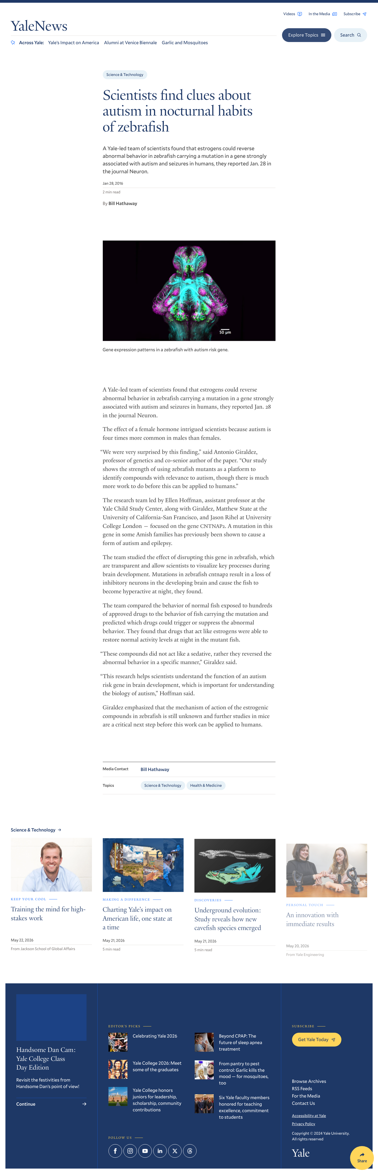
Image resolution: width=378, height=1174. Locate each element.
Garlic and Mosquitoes (185, 42)
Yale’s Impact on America (73, 42)
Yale (301, 1154)
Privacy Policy (303, 1123)
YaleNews (39, 27)
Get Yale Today (316, 1039)
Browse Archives (309, 1081)
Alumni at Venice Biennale (130, 42)
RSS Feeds (302, 1088)
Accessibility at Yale (309, 1115)
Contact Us (303, 1103)
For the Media (306, 1096)
